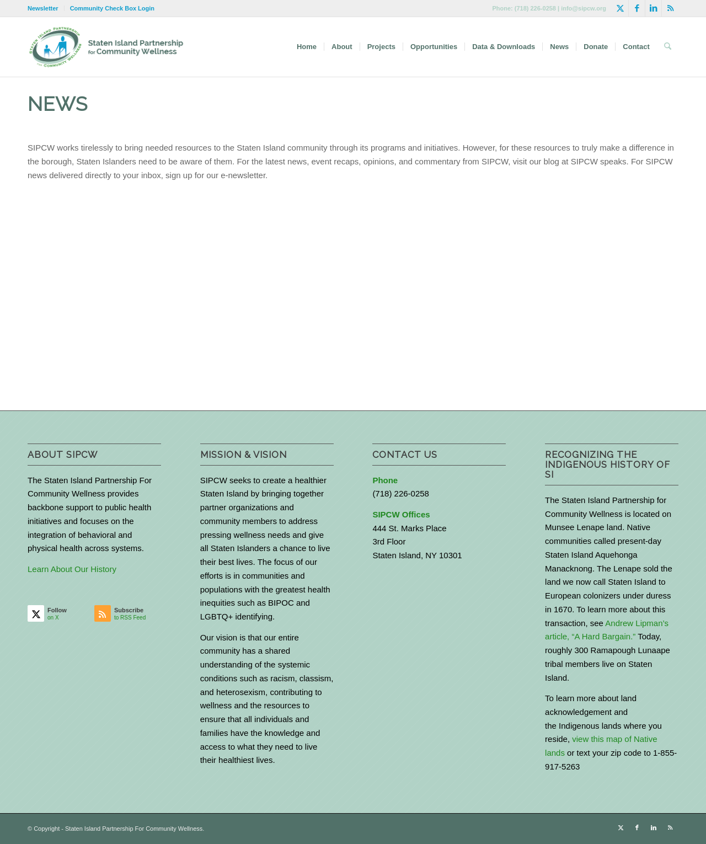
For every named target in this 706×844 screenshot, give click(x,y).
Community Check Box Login (112, 8)
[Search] (667, 47)
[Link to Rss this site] (670, 8)
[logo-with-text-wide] (106, 47)
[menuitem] (46, 8)
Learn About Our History (72, 569)
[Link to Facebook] (637, 8)
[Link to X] (620, 8)
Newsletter (43, 8)
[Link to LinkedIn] (653, 8)
